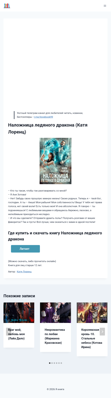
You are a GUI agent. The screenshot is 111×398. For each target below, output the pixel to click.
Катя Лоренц (24, 271)
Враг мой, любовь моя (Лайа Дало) (16, 334)
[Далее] (102, 332)
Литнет (24, 249)
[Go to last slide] (8, 332)
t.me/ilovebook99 (43, 116)
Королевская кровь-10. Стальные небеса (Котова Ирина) (91, 338)
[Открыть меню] (105, 5)
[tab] (49, 363)
